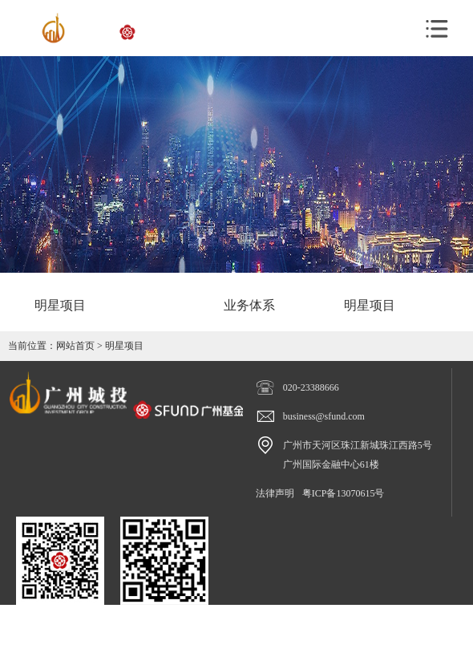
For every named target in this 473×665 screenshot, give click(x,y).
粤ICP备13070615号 (343, 493)
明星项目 (124, 345)
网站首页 (75, 345)
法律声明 (275, 493)
